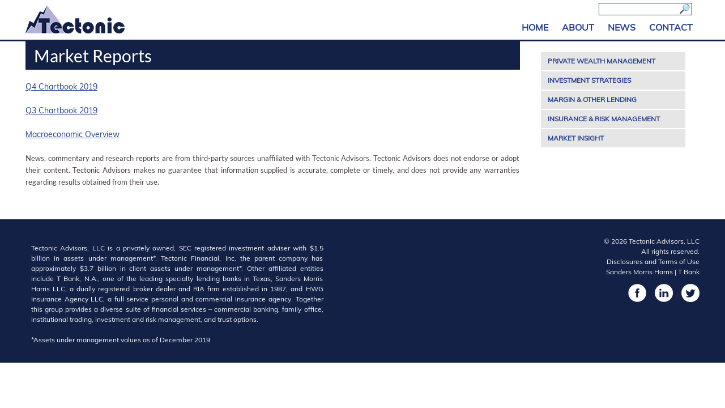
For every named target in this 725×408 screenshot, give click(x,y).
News (622, 27)
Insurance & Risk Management (604, 118)
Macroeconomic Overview (72, 134)
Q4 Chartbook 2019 (61, 87)
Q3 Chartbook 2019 (61, 110)
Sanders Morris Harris (639, 271)
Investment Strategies (589, 80)
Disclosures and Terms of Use (653, 261)
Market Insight (576, 138)
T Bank (689, 271)
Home (535, 27)
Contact (671, 27)
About (578, 27)
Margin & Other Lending (592, 99)
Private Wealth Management (601, 61)
